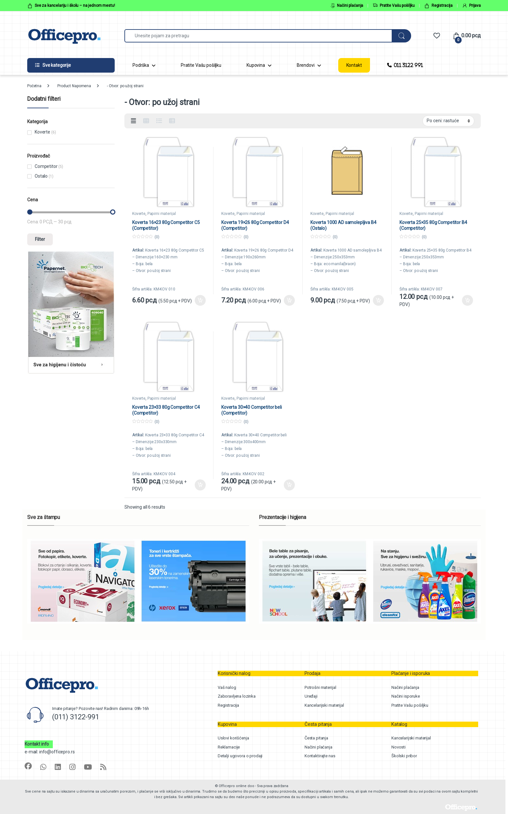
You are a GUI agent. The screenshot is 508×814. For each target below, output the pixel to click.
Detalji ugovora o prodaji (240, 755)
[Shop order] (448, 120)
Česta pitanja (316, 738)
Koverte (138, 213)
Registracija (438, 5)
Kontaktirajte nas (320, 755)
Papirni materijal (161, 213)
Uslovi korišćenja (233, 738)
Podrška (141, 65)
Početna (34, 86)
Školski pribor (404, 755)
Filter (40, 239)
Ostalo (41, 176)
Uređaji (311, 696)
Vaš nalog (227, 687)
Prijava (471, 5)
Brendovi (306, 65)
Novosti (398, 747)
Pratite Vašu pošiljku (394, 5)
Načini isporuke (405, 696)
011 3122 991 (405, 65)
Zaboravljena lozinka (237, 696)
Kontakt (354, 65)
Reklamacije (229, 747)
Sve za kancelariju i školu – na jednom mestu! (71, 5)
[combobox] (258, 35)
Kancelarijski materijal (324, 705)
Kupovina (256, 65)
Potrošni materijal (320, 687)
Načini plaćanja (347, 5)
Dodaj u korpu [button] (200, 300)
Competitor (46, 166)
